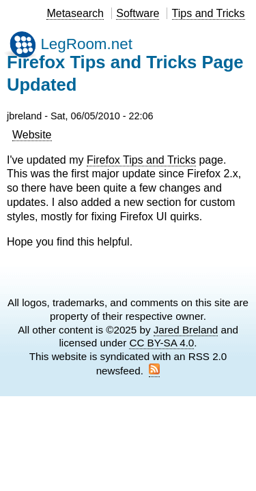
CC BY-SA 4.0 (161, 342)
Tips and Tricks (208, 13)
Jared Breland (186, 330)
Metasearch (75, 13)
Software (137, 13)
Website (32, 134)
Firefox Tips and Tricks (141, 160)
